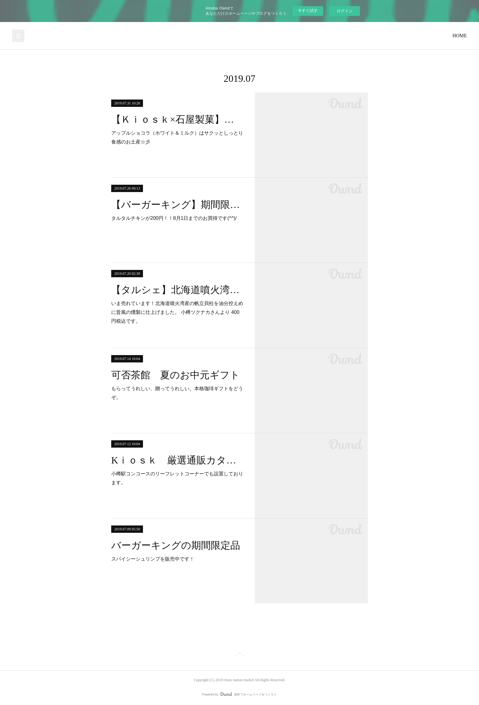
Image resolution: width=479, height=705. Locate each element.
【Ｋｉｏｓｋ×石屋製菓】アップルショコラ (177, 119)
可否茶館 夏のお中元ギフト (175, 374)
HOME (459, 35)
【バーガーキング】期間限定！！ (177, 204)
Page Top (239, 655)
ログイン (345, 11)
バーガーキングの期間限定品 (175, 545)
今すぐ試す (308, 10)
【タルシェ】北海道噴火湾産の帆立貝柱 (177, 289)
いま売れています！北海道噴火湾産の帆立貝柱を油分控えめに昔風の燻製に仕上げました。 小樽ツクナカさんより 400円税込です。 (177, 312)
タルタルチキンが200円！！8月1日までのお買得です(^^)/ (174, 218)
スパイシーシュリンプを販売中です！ (152, 558)
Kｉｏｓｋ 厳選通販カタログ (177, 460)
